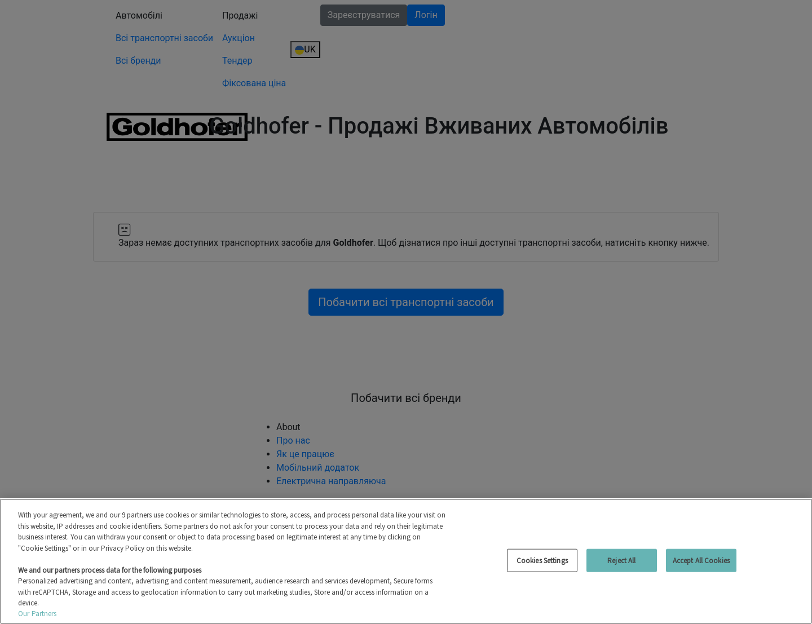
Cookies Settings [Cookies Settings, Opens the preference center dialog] (542, 560)
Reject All (621, 560)
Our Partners (37, 613)
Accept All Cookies (701, 560)
